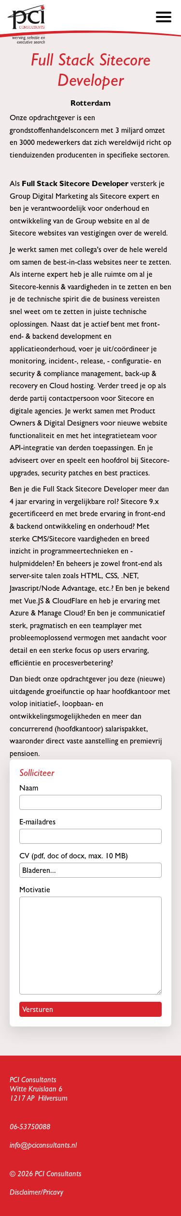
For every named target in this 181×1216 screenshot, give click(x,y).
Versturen (37, 1009)
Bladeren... (39, 870)
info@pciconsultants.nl (43, 1145)
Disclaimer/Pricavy (36, 1192)
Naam (90, 796)
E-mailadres (90, 830)
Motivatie (90, 940)
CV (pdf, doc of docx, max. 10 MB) (90, 864)
